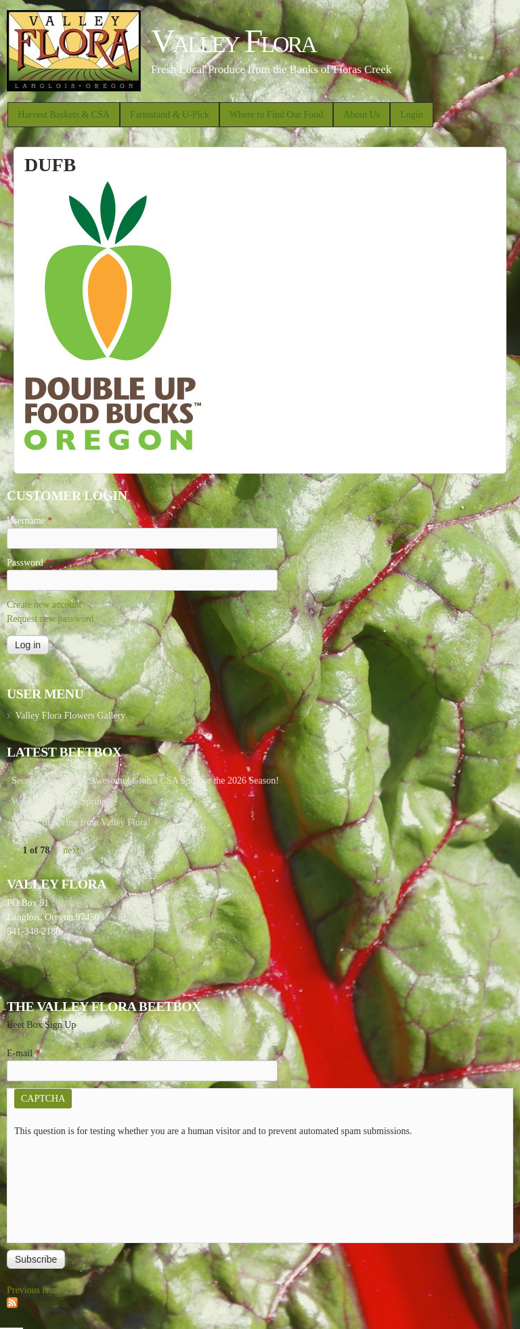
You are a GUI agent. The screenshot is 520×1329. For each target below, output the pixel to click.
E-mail (23, 1053)
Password (28, 563)
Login (411, 115)
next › (74, 850)
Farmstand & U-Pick (169, 115)
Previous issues (36, 1290)
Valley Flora (233, 41)
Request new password (50, 619)
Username (29, 521)
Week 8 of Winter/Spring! (61, 801)
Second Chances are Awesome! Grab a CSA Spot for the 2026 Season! (145, 780)
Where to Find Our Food (276, 115)
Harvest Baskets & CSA (64, 115)
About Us (361, 115)
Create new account (44, 605)
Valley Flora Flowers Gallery (70, 716)
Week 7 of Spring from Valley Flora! (81, 822)
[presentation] (69, 1187)
